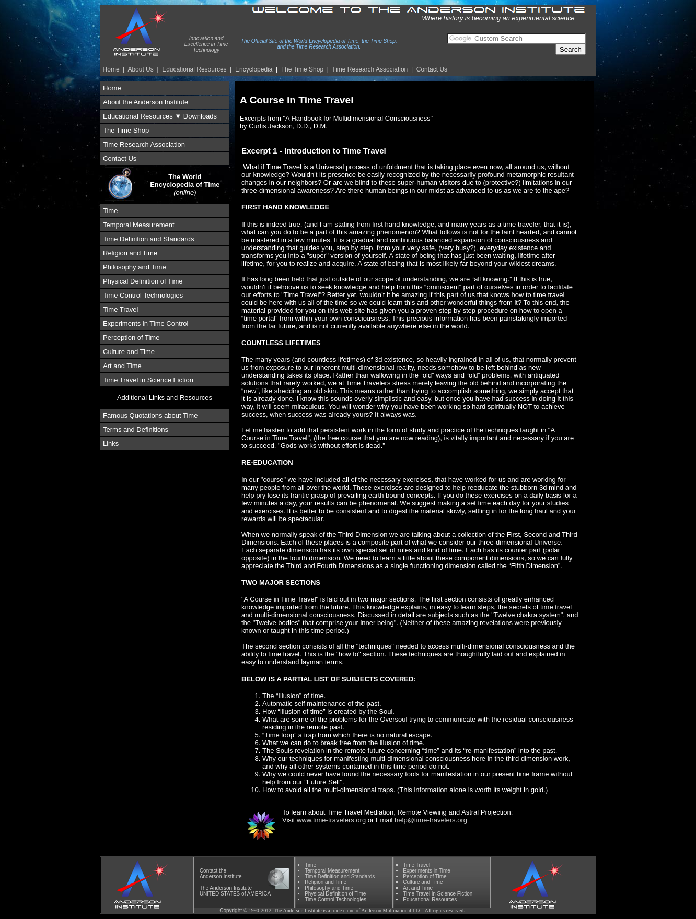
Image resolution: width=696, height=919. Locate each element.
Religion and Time (130, 253)
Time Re (370, 69)
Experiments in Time (426, 871)
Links (111, 443)
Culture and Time (129, 352)
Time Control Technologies (143, 295)
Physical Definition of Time (142, 281)
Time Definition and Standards (148, 239)
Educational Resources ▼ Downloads (160, 116)
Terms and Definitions (135, 429)
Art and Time (122, 366)
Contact (208, 871)
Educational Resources (194, 69)
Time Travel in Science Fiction (148, 380)
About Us (140, 69)
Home (111, 69)
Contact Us (431, 69)
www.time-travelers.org (331, 820)
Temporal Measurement (139, 225)
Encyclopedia (253, 69)
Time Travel (120, 309)
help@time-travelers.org (431, 820)
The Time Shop (302, 69)
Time (110, 211)
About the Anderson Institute (145, 102)
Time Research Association (144, 144)
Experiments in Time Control (145, 323)
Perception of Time (131, 337)
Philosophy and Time (134, 267)
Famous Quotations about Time (150, 415)
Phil (329, 888)
